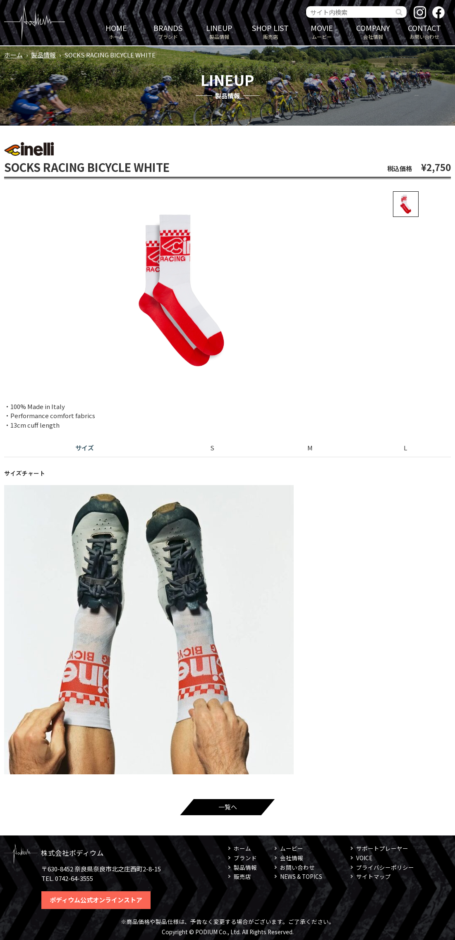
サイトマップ (373, 876)
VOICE (364, 858)
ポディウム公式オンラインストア (96, 899)
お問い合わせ (424, 31)
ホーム (116, 31)
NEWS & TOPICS (301, 876)
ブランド (168, 31)
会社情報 (373, 31)
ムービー (321, 31)
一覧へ (227, 806)
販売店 (270, 31)
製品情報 (219, 31)
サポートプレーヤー (382, 848)
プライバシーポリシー (385, 867)
